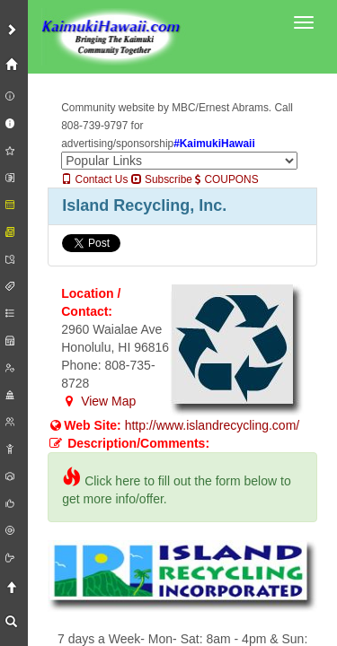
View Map (98, 401)
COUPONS (226, 179)
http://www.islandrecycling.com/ (212, 425)
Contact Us (94, 179)
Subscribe (161, 179)
